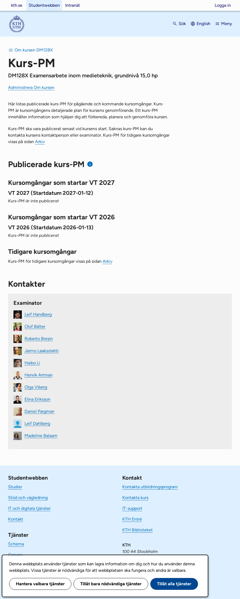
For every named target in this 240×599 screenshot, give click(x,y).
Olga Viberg (36, 386)
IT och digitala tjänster (29, 508)
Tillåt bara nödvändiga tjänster (110, 583)
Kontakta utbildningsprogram (150, 486)
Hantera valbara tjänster (40, 583)
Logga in (223, 5)
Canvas (15, 554)
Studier (15, 486)
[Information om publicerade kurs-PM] (90, 164)
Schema (16, 543)
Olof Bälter (35, 326)
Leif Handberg (38, 314)
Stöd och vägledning (28, 497)
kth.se (16, 5)
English (203, 23)
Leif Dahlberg (37, 423)
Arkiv (40, 141)
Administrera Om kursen (31, 87)
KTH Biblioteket (137, 529)
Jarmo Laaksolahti (42, 350)
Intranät (72, 5)
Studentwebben (44, 5)
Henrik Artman (39, 374)
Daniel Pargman (39, 411)
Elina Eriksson (37, 398)
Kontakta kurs (135, 497)
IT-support (132, 508)
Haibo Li (32, 362)
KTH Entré (132, 519)
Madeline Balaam (41, 435)
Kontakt (15, 519)
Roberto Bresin (39, 338)
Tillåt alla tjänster (174, 583)
